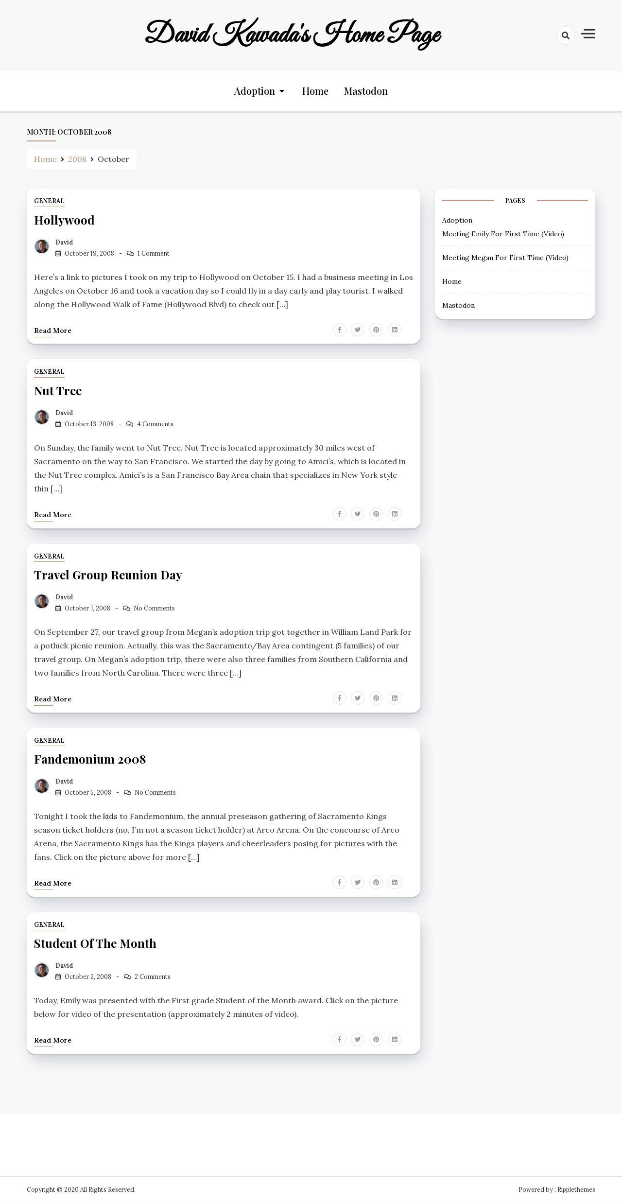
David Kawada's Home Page (291, 35)
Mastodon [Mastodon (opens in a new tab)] (366, 91)
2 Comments (153, 976)
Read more (52, 330)
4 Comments (155, 424)
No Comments (154, 608)
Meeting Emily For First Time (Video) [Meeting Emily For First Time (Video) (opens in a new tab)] (503, 233)
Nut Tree (58, 391)
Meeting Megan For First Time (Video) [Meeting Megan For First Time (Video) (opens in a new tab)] (505, 257)
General (49, 201)
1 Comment (154, 253)
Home (315, 91)
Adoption (254, 91)
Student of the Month (95, 943)
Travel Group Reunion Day (108, 575)
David (64, 242)
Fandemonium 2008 (90, 759)
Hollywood (64, 220)
